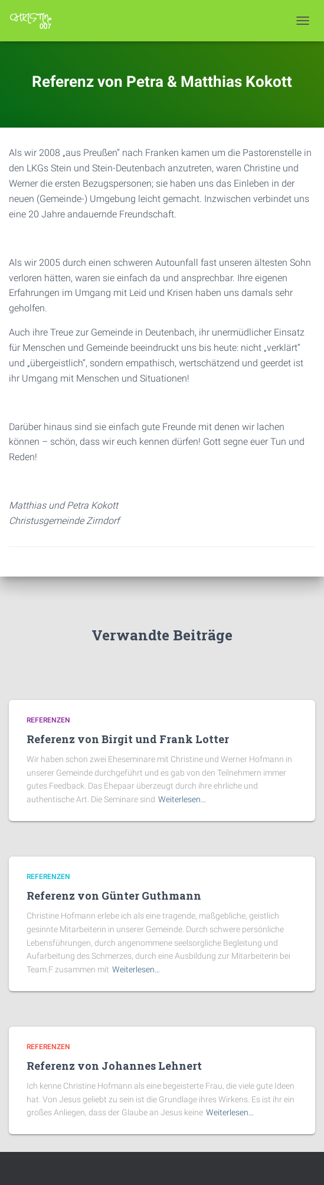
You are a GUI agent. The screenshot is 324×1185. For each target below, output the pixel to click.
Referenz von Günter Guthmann (114, 895)
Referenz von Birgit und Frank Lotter (128, 739)
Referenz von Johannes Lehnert (114, 1066)
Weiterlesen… (182, 799)
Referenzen (48, 720)
